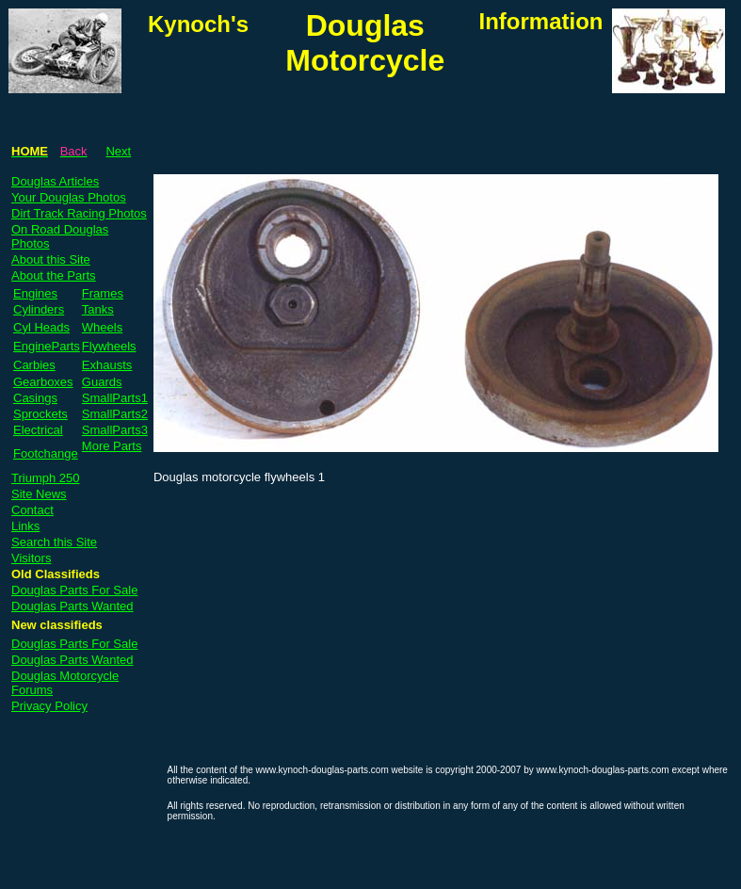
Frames (102, 293)
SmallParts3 (115, 430)
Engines (35, 293)
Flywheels (109, 346)
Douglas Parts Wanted (72, 606)
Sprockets (40, 414)
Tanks (98, 309)
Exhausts (107, 365)
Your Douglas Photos (68, 197)
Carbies (34, 365)
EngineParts (46, 346)
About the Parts (53, 275)
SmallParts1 (115, 398)
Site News (39, 494)
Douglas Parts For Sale (74, 590)
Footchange (45, 453)
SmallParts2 (115, 414)
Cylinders (38, 309)
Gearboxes (43, 382)
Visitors (31, 558)
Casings (35, 398)
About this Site (50, 259)
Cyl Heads (41, 327)
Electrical (38, 430)
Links (25, 526)
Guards (102, 382)
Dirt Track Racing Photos (79, 213)
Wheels (102, 327)
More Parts (112, 446)
